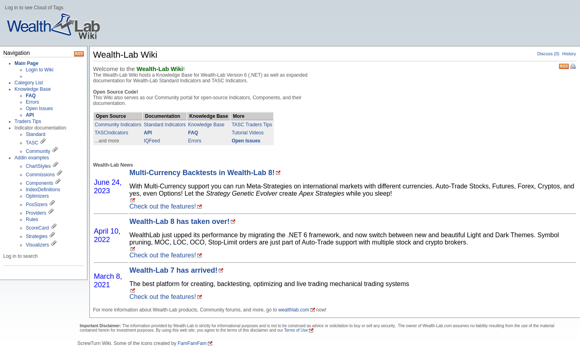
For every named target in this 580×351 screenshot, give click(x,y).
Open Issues (39, 108)
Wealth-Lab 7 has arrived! (173, 270)
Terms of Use (296, 330)
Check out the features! (162, 206)
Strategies (37, 236)
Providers (36, 213)
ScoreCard (37, 228)
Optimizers (37, 196)
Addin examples (31, 158)
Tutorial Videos (247, 133)
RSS (564, 65)
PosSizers (37, 204)
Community (38, 151)
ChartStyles (38, 166)
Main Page (26, 63)
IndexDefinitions (43, 189)
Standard (36, 134)
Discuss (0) (548, 53)
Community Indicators (118, 124)
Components (39, 183)
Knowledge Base (32, 89)
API (148, 133)
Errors (32, 102)
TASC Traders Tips (252, 124)
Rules (32, 219)
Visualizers (37, 245)
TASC (32, 143)
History (569, 53)
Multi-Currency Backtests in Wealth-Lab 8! (202, 173)
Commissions (40, 175)
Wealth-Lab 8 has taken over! (179, 221)
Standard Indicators (165, 124)
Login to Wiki (40, 70)
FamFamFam (192, 343)
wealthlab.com (293, 310)
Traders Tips (27, 121)
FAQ (193, 133)
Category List (28, 83)
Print (573, 67)
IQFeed (152, 141)
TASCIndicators (111, 133)
